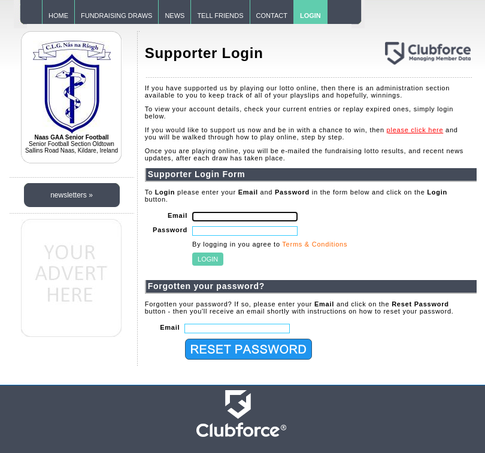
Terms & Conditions (314, 244)
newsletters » (71, 195)
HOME (58, 15)
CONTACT (271, 15)
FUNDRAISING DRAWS (116, 15)
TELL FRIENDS (220, 15)
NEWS (174, 15)
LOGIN (310, 15)
